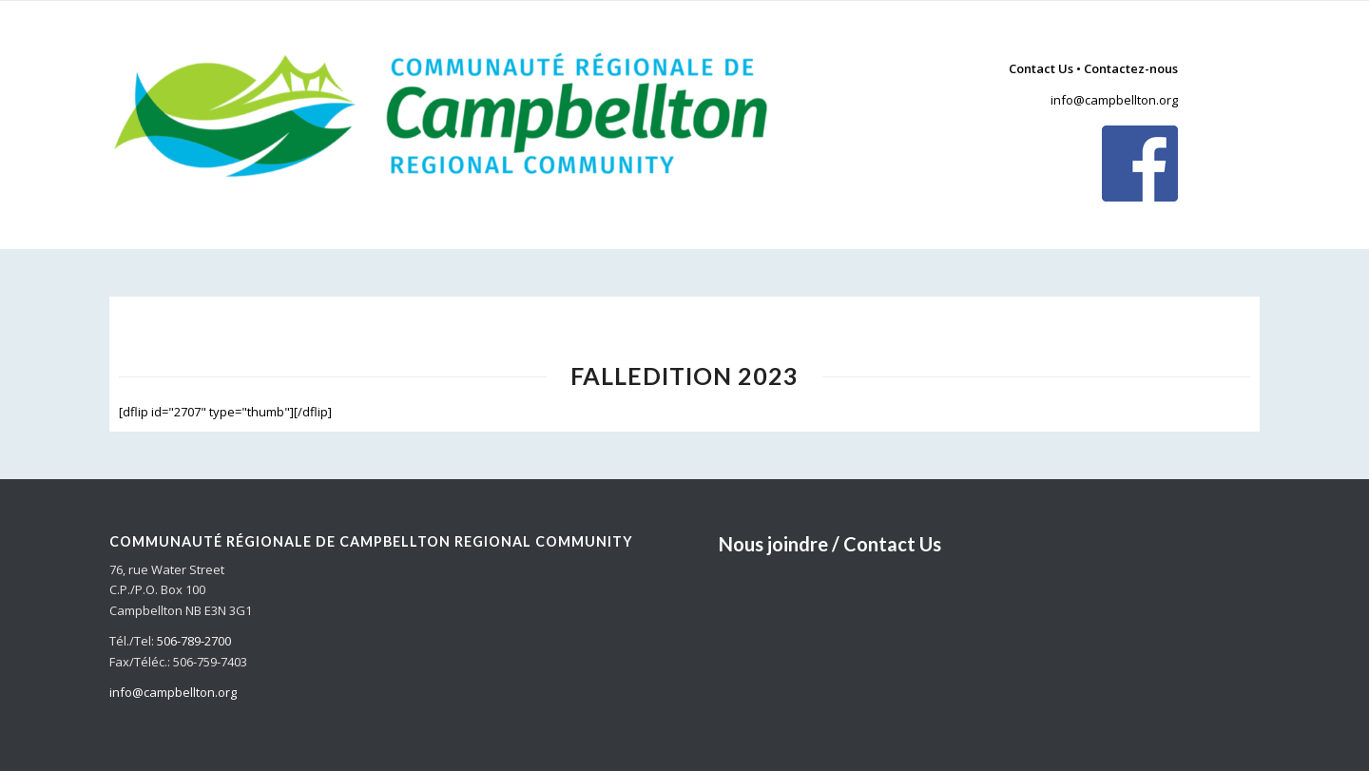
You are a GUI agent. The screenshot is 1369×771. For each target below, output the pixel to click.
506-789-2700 (194, 640)
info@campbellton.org (1114, 99)
